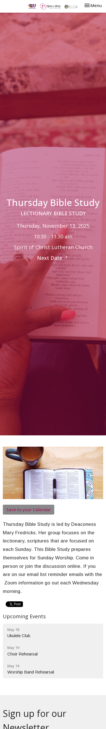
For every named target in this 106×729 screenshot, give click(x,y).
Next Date (53, 257)
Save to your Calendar (28, 509)
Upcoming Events (24, 616)
